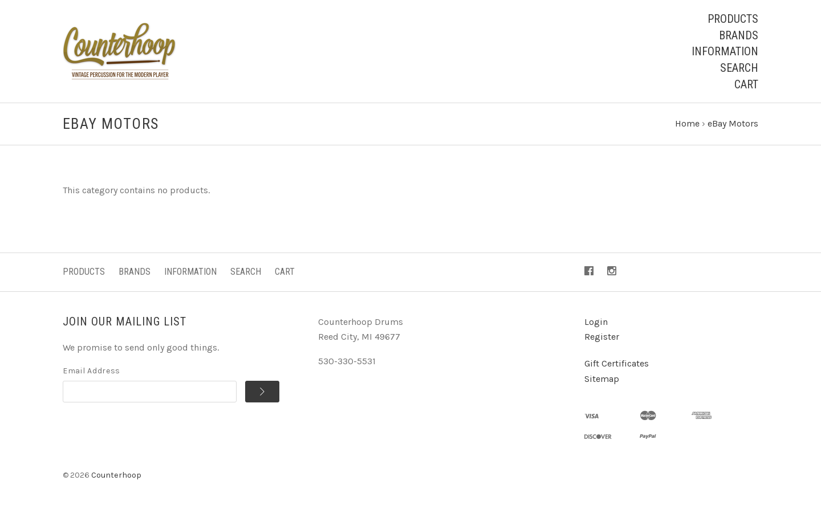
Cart (746, 84)
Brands (738, 35)
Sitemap (601, 378)
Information (725, 51)
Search (739, 68)
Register (601, 336)
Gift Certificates (616, 363)
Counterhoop (116, 475)
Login (596, 321)
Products (733, 19)
